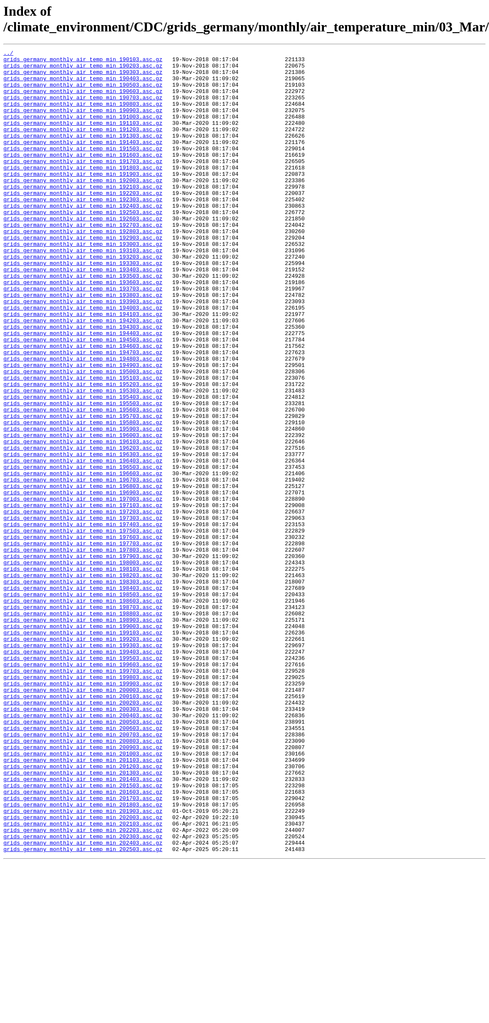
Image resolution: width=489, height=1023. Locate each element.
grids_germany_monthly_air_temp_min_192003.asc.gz (82, 207)
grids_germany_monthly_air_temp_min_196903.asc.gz (82, 581)
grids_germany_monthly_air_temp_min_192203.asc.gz (82, 222)
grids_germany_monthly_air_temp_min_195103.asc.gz (82, 444)
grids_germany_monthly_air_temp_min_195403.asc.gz (82, 467)
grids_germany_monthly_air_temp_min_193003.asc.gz (82, 283)
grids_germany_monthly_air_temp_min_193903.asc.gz (82, 352)
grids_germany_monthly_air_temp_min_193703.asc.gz (82, 337)
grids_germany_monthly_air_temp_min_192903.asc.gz (82, 275)
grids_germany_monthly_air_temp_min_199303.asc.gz (82, 765)
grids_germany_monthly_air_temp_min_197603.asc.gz (82, 635)
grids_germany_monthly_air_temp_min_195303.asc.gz (82, 459)
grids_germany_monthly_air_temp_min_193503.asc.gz (82, 321)
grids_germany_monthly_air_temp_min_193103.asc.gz (82, 291)
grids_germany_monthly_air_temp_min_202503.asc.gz (82, 1009)
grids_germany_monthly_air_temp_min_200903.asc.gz (82, 887)
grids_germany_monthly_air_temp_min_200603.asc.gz (82, 864)
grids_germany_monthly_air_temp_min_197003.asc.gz (82, 589)
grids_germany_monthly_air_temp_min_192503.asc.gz (82, 245)
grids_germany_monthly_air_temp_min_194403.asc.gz (82, 390)
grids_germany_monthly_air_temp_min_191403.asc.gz (82, 161)
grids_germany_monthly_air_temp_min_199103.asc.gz (82, 749)
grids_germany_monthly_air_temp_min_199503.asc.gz (82, 780)
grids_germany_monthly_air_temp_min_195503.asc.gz (82, 474)
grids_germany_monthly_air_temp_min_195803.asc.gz (82, 497)
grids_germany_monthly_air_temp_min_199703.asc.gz (82, 795)
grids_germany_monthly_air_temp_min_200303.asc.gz (82, 841)
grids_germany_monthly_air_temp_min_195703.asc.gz (82, 489)
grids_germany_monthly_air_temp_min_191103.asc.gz (82, 138)
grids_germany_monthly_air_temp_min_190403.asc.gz (82, 84)
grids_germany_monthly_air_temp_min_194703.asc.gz (82, 413)
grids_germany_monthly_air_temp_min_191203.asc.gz (82, 145)
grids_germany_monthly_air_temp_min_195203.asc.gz (82, 451)
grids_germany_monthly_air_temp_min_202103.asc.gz (82, 979)
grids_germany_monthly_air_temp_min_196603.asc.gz (82, 558)
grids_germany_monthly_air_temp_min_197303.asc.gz (82, 612)
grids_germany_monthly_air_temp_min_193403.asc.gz (82, 314)
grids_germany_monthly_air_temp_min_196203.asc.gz (82, 528)
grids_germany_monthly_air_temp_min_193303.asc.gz (82, 306)
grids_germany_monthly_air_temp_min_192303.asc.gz (82, 230)
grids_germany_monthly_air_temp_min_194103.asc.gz (82, 367)
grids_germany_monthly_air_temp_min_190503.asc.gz (82, 92)
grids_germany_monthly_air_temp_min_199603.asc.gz (82, 788)
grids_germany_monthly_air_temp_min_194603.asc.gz (82, 405)
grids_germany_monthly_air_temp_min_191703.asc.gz (82, 184)
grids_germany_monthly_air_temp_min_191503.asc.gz (82, 168)
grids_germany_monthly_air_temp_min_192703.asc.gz (82, 260)
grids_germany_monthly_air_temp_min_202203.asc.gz (82, 986)
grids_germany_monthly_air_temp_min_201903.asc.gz (82, 963)
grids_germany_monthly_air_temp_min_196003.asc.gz (82, 512)
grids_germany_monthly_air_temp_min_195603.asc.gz (82, 482)
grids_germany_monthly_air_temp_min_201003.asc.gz (82, 895)
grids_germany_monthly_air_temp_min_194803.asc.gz (82, 421)
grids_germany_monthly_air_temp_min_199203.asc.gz (82, 757)
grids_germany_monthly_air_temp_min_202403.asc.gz (82, 1002)
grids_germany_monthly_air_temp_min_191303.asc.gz (82, 153)
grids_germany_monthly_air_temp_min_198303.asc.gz (82, 688)
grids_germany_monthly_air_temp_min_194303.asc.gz (82, 382)
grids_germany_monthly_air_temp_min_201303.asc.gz (82, 918)
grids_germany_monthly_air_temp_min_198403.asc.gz (82, 696)
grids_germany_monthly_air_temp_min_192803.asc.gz (82, 268)
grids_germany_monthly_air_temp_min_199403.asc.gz (82, 772)
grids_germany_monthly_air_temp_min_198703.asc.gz (82, 719)
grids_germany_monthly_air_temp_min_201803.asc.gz (82, 956)
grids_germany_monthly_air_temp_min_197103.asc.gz (82, 596)
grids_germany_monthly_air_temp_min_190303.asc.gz (82, 77)
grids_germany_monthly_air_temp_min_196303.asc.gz (82, 535)
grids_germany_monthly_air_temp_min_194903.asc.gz (82, 428)
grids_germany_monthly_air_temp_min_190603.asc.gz (82, 100)
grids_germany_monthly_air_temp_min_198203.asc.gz (82, 681)
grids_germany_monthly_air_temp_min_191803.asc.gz (82, 191)
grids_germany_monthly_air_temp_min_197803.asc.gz (82, 650)
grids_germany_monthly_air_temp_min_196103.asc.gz (82, 520)
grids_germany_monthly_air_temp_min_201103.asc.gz (82, 902)
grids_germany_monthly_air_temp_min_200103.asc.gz (82, 826)
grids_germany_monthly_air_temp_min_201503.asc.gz (82, 933)
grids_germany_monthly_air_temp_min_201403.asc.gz (82, 925)
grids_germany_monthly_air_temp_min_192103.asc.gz (82, 214)
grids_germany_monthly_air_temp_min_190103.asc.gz (82, 61)
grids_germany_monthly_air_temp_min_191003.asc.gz (82, 130)
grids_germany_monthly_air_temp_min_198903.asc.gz (82, 734)
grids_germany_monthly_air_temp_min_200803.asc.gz (82, 879)
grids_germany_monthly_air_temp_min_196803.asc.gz (82, 574)
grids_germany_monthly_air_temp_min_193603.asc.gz (82, 329)
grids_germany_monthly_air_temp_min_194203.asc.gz (82, 375)
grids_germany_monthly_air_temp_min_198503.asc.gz (82, 703)
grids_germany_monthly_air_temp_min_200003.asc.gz (82, 818)
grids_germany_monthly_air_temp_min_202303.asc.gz (82, 994)
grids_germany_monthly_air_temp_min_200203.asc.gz (82, 833)
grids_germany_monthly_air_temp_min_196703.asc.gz (82, 566)
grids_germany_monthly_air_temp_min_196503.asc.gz (82, 551)
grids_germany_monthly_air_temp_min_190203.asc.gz (82, 69)
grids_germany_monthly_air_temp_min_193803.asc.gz (82, 344)
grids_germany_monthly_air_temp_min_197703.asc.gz (82, 642)
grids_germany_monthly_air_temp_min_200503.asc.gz (82, 856)
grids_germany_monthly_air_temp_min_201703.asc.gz (82, 948)
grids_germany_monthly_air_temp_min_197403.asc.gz (82, 619)
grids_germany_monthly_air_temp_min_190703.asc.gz (82, 107)
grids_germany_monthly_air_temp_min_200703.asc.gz (82, 872)
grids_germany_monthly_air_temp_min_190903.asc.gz (82, 123)
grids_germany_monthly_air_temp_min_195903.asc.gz (82, 505)
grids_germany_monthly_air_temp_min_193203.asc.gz (82, 298)
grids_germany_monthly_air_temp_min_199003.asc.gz (82, 742)
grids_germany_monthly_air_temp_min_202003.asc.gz (82, 971)
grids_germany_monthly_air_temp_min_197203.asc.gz (82, 604)
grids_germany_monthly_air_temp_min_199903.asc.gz (82, 810)
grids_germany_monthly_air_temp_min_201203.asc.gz (82, 910)
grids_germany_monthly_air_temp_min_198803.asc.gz (82, 726)
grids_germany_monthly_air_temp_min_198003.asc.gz (82, 665)
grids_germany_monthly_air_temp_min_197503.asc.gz (82, 627)
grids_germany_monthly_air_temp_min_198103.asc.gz (82, 673)
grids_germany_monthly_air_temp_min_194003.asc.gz (82, 360)
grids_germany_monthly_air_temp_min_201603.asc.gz (82, 940)
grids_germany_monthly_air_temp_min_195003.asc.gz (82, 436)
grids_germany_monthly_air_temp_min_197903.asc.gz (82, 658)
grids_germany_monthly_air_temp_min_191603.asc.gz (82, 176)
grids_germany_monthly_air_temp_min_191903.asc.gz (82, 199)
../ (8, 54)
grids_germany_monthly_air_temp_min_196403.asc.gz (82, 543)
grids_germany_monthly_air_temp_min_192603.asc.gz (82, 252)
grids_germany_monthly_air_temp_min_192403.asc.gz (82, 237)
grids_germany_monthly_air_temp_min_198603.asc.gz (82, 711)
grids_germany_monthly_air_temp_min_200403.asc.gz (82, 849)
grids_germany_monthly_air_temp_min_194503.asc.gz (82, 398)
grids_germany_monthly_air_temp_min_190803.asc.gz (82, 115)
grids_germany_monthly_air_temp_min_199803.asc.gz (82, 803)
